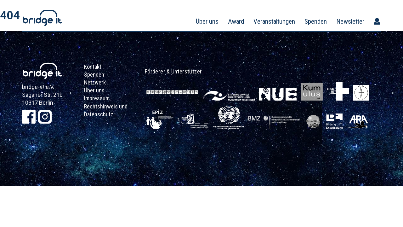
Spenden (315, 21)
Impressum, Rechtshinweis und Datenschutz (106, 106)
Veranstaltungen (274, 21)
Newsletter (350, 21)
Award (236, 21)
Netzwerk (95, 82)
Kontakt (92, 66)
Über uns (207, 21)
